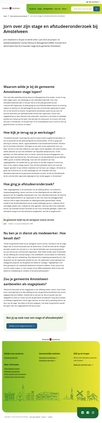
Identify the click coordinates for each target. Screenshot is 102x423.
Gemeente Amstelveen (48, 358)
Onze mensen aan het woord (18, 16)
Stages (39, 9)
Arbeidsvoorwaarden (12, 371)
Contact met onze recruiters (14, 377)
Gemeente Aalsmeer (47, 360)
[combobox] (84, 8)
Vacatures (32, 9)
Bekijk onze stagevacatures (21, 326)
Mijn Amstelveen (94, 2)
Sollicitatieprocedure (12, 369)
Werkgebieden (48, 9)
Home (5, 16)
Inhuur (64, 9)
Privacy (44, 417)
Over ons (57, 9)
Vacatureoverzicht (11, 358)
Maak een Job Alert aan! (83, 365)
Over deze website (34, 417)
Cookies (50, 417)
